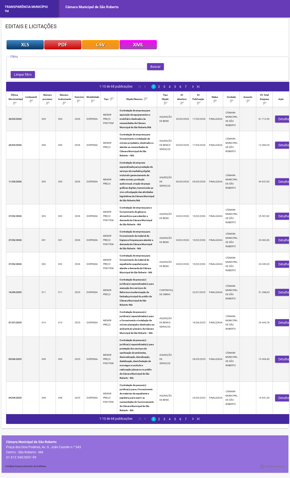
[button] (155, 66)
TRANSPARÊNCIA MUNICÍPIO (26, 7)
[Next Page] (193, 86)
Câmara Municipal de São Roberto (91, 7)
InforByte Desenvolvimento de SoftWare (25, 466)
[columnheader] (14, 99)
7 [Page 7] (186, 87)
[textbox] (78, 66)
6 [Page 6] (180, 87)
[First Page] (139, 86)
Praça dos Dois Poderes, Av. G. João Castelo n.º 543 (43, 447)
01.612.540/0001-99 (21, 457)
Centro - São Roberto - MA (24, 452)
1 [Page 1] (154, 87)
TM (7, 11)
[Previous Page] (144, 86)
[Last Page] (198, 86)
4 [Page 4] (170, 87)
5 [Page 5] (175, 87)
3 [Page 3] (164, 87)
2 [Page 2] (159, 87)
